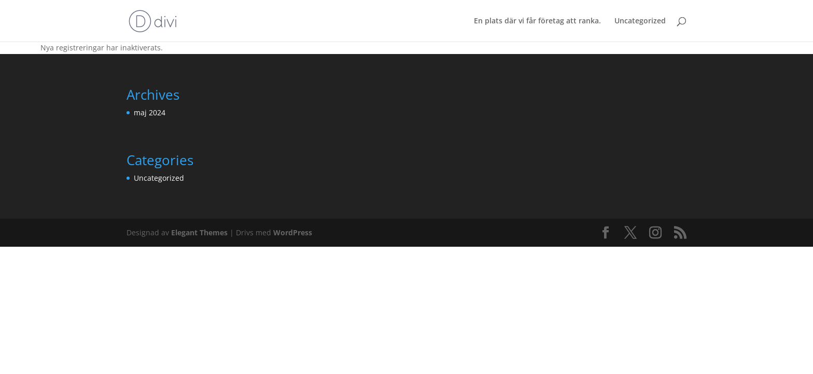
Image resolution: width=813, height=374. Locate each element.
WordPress (292, 232)
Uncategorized (640, 21)
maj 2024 (149, 112)
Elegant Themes (199, 232)
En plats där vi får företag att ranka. (537, 21)
